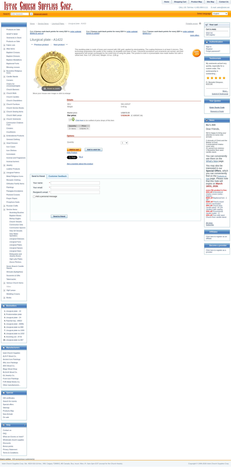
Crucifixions (11, 132)
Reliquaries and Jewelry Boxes (15, 255)
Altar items (10, 49)
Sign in (208, 47)
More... (225, 91)
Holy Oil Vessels (15, 231)
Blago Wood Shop (10, 369)
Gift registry (210, 35)
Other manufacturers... (12, 385)
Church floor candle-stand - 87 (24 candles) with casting (214, 207)
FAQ (4, 433)
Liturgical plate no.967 (14, 340)
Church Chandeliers (14, 101)
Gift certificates (9, 398)
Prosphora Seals (12, 202)
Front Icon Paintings (11, 379)
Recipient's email (40, 192)
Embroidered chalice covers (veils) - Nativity (214, 194)
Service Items (43, 24)
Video (8, 287)
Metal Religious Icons (14, 176)
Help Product (72, 152)
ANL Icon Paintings (10, 363)
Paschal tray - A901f (14, 321)
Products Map (8, 411)
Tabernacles (11, 279)
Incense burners (12, 161)
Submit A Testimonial (220, 94)
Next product (61, 45)
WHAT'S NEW (12, 34)
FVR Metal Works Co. (11, 382)
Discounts (7, 443)
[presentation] (66, 205)
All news (209, 223)
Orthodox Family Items (15, 184)
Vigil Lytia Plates (15, 259)
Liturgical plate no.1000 (15, 330)
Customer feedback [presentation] (58, 176)
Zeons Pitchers (15, 262)
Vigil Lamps (11, 290)
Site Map (210, 2)
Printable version (192, 24)
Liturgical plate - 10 (13, 311)
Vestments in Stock (13, 38)
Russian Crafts (12, 206)
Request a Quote (217, 111)
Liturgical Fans (15, 242)
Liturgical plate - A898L (15, 324)
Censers (9, 80)
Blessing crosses (13, 67)
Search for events (10, 401)
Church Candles (12, 97)
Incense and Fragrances (16, 158)
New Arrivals (8, 414)
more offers (194, 35)
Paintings (10, 187)
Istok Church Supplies (11, 353)
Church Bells (11, 93)
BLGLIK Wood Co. (10, 372)
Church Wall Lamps (14, 115)
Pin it (81, 157)
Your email (37, 187)
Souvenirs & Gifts (13, 275)
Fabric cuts (10, 45)
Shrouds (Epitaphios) (14, 272)
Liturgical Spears (16, 248)
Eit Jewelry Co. (9, 375)
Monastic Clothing (13, 180)
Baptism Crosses (13, 52)
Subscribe (210, 225)
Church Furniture (13, 104)
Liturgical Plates (58, 24)
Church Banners (12, 89)
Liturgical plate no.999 (14, 327)
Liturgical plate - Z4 (13, 317)
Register (209, 49)
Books (8, 298)
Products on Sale (13, 29)
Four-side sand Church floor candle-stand (216, 216)
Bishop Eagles (15, 219)
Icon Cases (10, 147)
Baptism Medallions (14, 60)
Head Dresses (12, 143)
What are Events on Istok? (13, 437)
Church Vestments (13, 119)
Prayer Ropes (11, 198)
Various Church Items (14, 283)
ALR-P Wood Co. (9, 356)
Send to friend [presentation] (38, 176)
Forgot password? (213, 51)
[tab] (38, 176)
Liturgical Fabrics (13, 173)
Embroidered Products (15, 136)
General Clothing (13, 139)
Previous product (40, 45)
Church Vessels (15, 222)
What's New (212, 161)
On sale (6, 417)
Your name (37, 183)
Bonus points (8, 446)
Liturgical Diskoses (16, 239)
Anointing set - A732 (14, 337)
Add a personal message (45, 196)
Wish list (209, 33)
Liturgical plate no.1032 (15, 334)
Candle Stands (12, 76)
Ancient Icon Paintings (11, 359)
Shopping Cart (180, 2)
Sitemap (6, 408)
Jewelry (9, 165)
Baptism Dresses (13, 56)
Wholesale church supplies (13, 440)
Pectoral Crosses (13, 195)
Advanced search (40, 14)
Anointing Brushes (16, 212)
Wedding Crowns (13, 294)
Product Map (196, 2)
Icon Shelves (11, 150)
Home (32, 24)
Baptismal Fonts (12, 63)
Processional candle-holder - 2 (214, 212)
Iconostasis (10, 154)
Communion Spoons (17, 228)
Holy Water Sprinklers (13, 235)
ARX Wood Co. (9, 366)
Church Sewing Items (14, 112)
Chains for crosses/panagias (13, 85)
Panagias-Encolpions (14, 191)
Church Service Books (15, 108)
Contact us (7, 430)
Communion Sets (16, 225)
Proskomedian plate (14, 314)
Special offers (8, 404)
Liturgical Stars (15, 251)
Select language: (212, 14)
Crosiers (9, 128)
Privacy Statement (10, 449)
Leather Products (13, 169)
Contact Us (223, 2)
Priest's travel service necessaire (215, 203)
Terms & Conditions (10, 453)
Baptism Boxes (15, 215)
